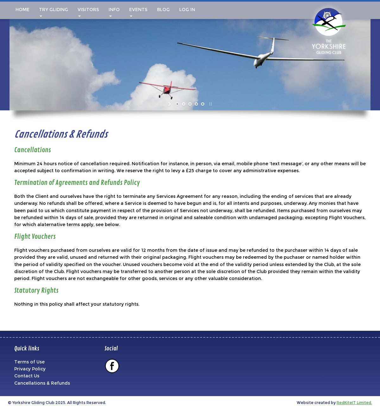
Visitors (88, 12)
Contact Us (26, 376)
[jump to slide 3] (190, 104)
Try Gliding (53, 12)
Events (138, 12)
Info (114, 12)
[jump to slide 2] (183, 104)
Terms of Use (29, 362)
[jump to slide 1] (177, 104)
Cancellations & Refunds (42, 383)
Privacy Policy (30, 369)
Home (21, 9)
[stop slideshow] (210, 104)
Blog (163, 9)
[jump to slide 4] (196, 104)
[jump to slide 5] (203, 104)
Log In (187, 9)
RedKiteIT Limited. (354, 402)
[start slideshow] (170, 104)
